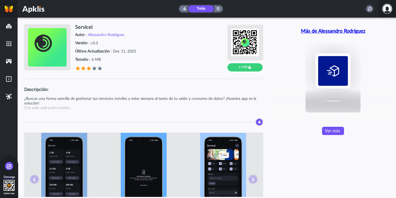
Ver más (332, 131)
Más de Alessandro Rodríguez (333, 31)
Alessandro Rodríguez (106, 35)
